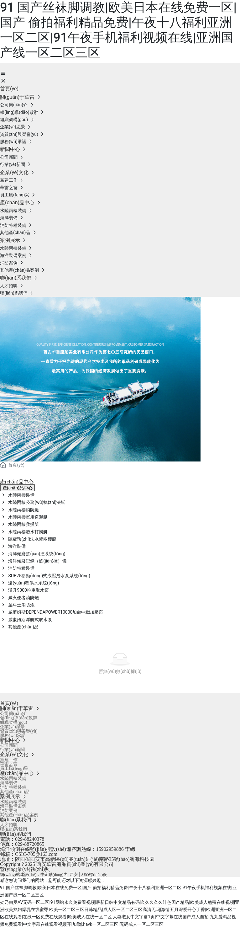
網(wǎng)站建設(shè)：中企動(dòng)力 (34, 874)
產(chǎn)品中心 (18, 487)
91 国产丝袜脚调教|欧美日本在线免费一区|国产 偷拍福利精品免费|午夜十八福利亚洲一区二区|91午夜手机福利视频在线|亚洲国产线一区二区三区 (118, 30)
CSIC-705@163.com (36, 854)
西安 (74, 874)
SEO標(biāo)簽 (94, 874)
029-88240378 (29, 839)
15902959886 (110, 849)
